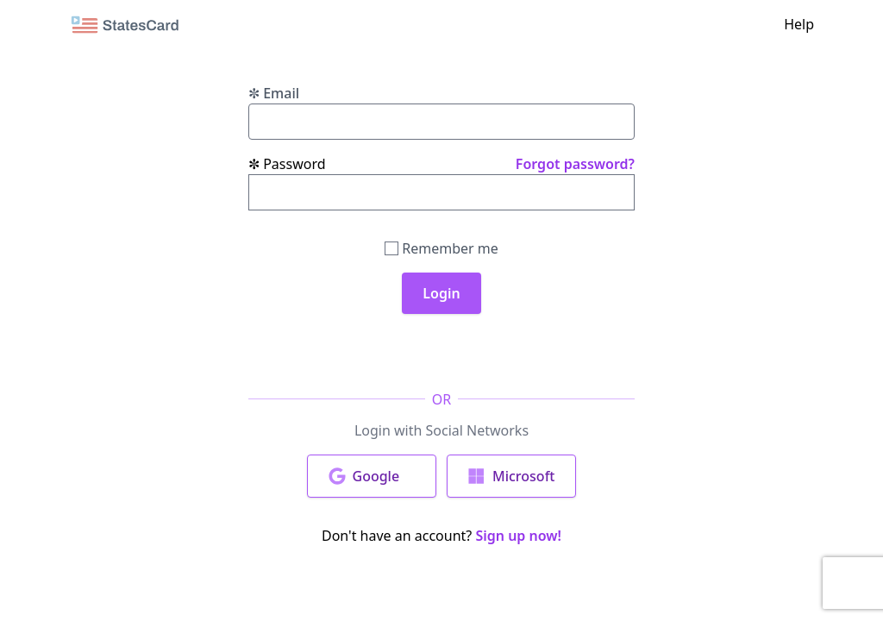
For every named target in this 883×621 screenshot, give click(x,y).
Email (273, 93)
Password (287, 163)
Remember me (441, 248)
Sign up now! (518, 535)
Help (799, 24)
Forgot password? (575, 163)
